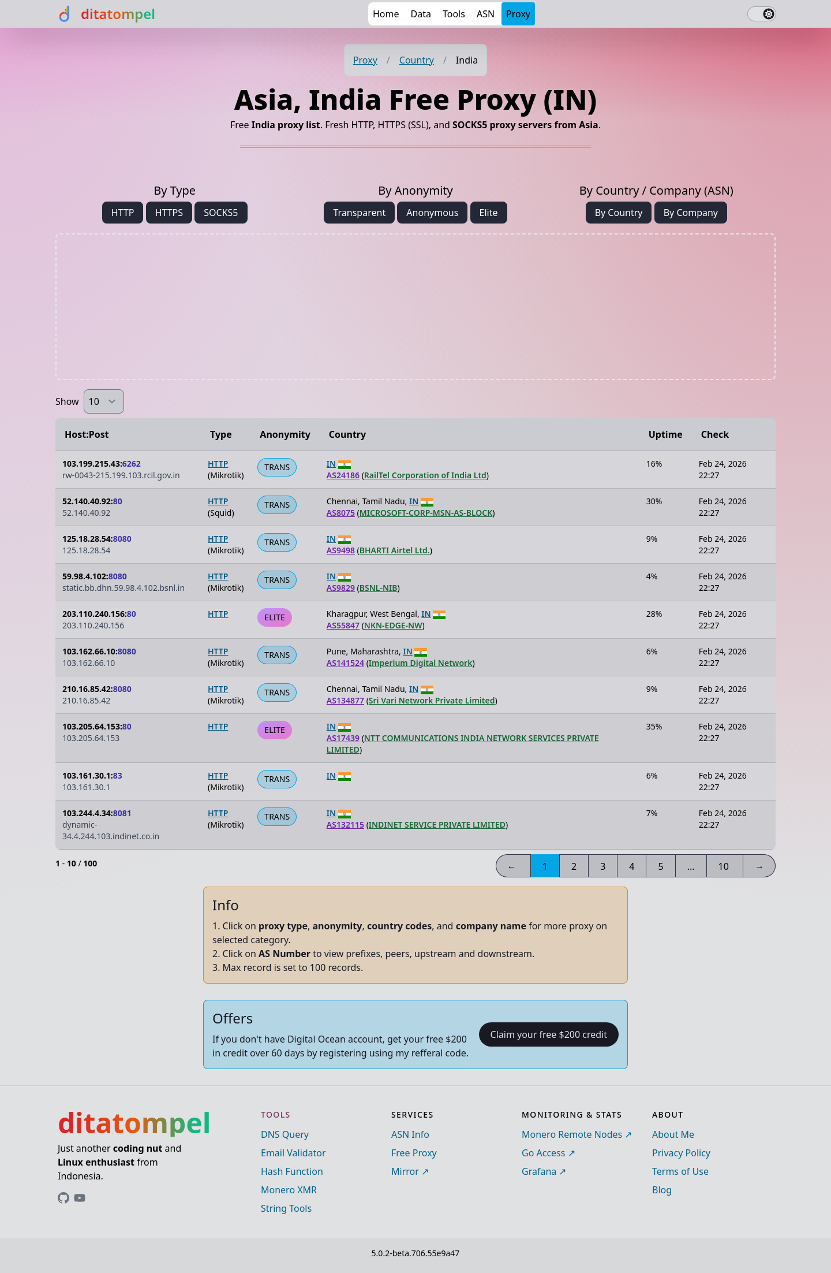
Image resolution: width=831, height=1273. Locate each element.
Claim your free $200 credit (549, 1034)
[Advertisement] (415, 306)
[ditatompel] (105, 14)
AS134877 (345, 700)
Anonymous (432, 212)
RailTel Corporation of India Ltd (425, 475)
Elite (489, 212)
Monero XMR (289, 1189)
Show (67, 401)
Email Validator (293, 1153)
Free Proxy (414, 1153)
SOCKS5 (221, 212)
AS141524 (345, 662)
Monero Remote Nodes (572, 1134)
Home (386, 14)
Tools (454, 14)
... (691, 866)
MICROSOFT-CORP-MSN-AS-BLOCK (426, 512)
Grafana (539, 1171)
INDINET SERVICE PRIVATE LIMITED (437, 824)
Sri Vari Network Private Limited (432, 700)
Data (421, 14)
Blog (662, 1189)
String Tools (286, 1208)
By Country (619, 212)
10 (723, 866)
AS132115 (345, 824)
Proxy (518, 14)
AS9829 (341, 587)
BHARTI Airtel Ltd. (395, 550)
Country (416, 60)
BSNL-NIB (379, 587)
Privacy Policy (681, 1153)
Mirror (405, 1171)
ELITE (274, 617)
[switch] (762, 14)
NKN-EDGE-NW (393, 625)
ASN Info (410, 1134)
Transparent (359, 212)
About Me (673, 1134)
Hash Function (292, 1171)
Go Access (543, 1153)
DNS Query (285, 1134)
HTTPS (169, 212)
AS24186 (343, 475)
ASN (486, 14)
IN (331, 463)
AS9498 (341, 550)
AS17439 (343, 737)
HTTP (122, 212)
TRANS (277, 466)
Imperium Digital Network (421, 662)
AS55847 (343, 625)
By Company (691, 212)
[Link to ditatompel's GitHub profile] (63, 1198)
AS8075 (341, 512)
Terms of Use (680, 1171)
